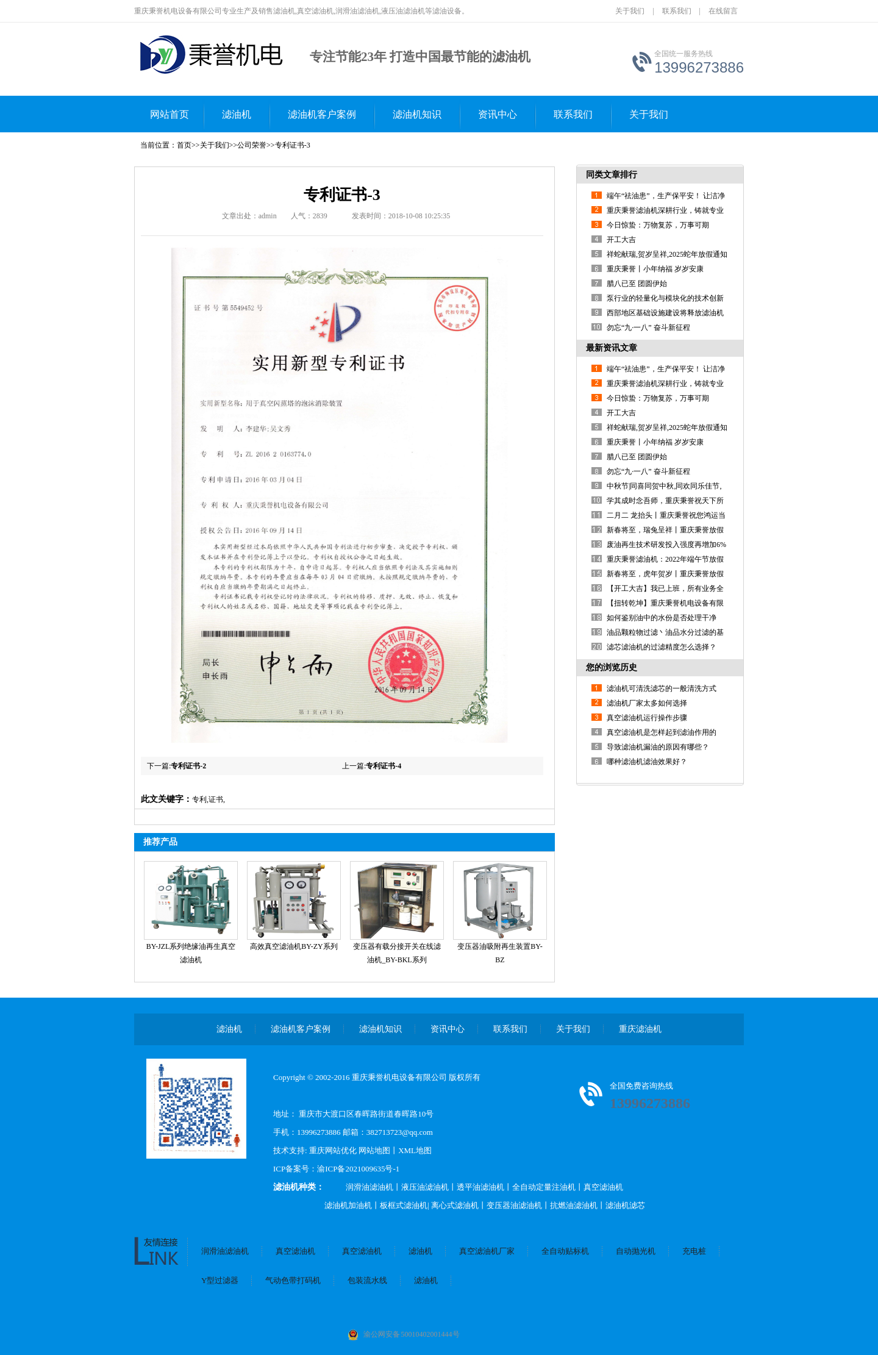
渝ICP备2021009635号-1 (358, 1168)
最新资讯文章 (611, 347)
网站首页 (169, 114)
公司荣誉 (251, 145)
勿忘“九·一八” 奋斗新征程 (648, 327)
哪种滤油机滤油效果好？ (647, 761)
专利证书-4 (383, 766)
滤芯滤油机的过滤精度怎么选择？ (661, 647)
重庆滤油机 (640, 1029)
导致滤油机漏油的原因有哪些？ (658, 747)
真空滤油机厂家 (487, 1251)
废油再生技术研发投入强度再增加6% (666, 544)
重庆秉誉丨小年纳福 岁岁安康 (655, 269)
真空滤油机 (603, 1187)
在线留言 (723, 11)
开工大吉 (621, 239)
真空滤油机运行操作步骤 (647, 717)
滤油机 (236, 114)
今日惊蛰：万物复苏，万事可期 (658, 225)
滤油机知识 (417, 114)
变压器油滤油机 (514, 1205)
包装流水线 (367, 1280)
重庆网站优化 (334, 1150)
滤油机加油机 (348, 1205)
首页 (184, 145)
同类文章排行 (611, 174)
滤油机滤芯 (625, 1205)
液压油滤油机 (425, 1187)
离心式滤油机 (455, 1205)
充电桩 (694, 1251)
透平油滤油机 (480, 1187)
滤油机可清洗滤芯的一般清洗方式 (661, 688)
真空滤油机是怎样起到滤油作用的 (661, 732)
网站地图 (374, 1150)
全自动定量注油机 (544, 1187)
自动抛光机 (635, 1251)
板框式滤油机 (403, 1205)
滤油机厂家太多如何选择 (647, 703)
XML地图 (415, 1150)
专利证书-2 (188, 766)
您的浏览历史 (611, 667)
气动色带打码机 (293, 1280)
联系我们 (676, 11)
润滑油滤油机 (369, 1187)
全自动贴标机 (565, 1251)
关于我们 (629, 11)
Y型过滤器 (219, 1280)
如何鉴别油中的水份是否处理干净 (661, 617)
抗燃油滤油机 (574, 1205)
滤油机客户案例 (322, 114)
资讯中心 (497, 114)
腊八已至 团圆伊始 (637, 283)
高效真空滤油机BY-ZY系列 (293, 946)
